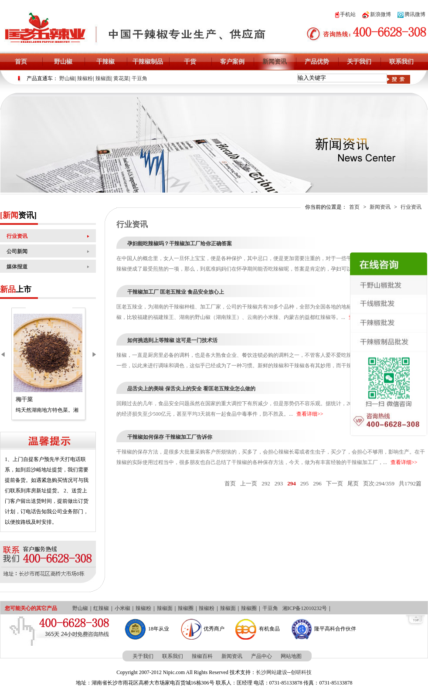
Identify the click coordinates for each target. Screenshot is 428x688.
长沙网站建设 (271, 672)
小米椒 (122, 608)
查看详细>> (309, 414)
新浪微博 (376, 14)
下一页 (334, 483)
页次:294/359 (378, 483)
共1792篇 (410, 483)
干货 (190, 61)
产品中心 (261, 656)
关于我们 (359, 61)
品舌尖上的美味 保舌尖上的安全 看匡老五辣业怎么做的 (191, 389)
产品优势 (317, 61)
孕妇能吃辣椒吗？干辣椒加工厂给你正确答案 (179, 244)
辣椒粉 (85, 78)
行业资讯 (17, 236)
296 (317, 483)
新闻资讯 (274, 61)
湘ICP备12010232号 (304, 608)
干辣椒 (105, 61)
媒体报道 (17, 267)
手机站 (345, 14)
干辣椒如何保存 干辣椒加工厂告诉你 (169, 437)
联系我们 (401, 61)
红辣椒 (101, 608)
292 (266, 483)
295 (304, 483)
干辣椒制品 (147, 61)
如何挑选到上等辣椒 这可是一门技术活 (172, 340)
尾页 (353, 483)
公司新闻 (17, 251)
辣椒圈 (186, 608)
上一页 (248, 483)
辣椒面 (103, 78)
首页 (21, 61)
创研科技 (301, 672)
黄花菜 (121, 78)
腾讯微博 (411, 14)
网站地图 (291, 656)
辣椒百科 (202, 656)
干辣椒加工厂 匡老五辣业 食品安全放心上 (175, 292)
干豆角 (139, 78)
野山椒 (63, 61)
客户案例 (232, 61)
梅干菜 (24, 399)
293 (279, 483)
